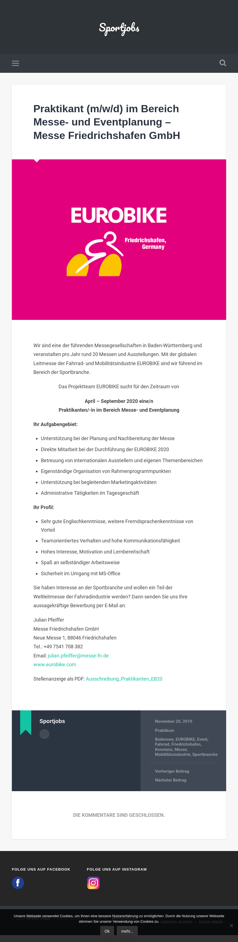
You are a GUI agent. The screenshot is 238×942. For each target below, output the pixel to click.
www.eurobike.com (54, 666)
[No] (231, 925)
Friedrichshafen (187, 745)
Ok (107, 931)
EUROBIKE (186, 740)
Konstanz (164, 751)
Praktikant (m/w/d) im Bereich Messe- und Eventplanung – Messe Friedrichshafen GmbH (112, 123)
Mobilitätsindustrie (173, 756)
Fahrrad (162, 745)
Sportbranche (168, 761)
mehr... (127, 931)
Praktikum (165, 732)
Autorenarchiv (44, 736)
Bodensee (164, 740)
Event (203, 740)
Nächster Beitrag (171, 787)
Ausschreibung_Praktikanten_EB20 (124, 681)
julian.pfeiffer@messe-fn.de (78, 657)
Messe (181, 751)
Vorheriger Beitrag (172, 778)
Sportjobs (119, 27)
